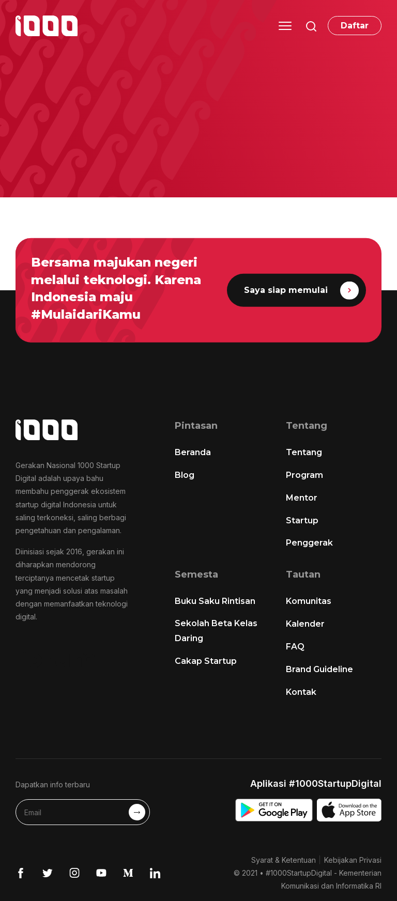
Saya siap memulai (301, 290)
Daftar (355, 25)
